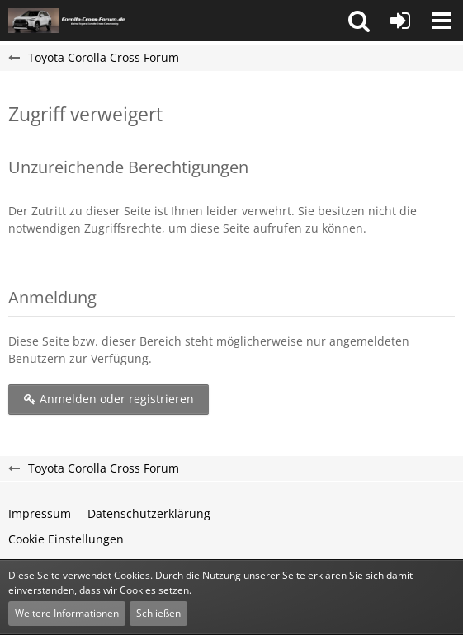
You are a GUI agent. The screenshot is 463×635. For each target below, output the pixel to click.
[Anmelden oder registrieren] (400, 20)
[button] (359, 20)
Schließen (158, 613)
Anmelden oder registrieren (108, 399)
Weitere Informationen (67, 613)
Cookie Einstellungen (66, 539)
